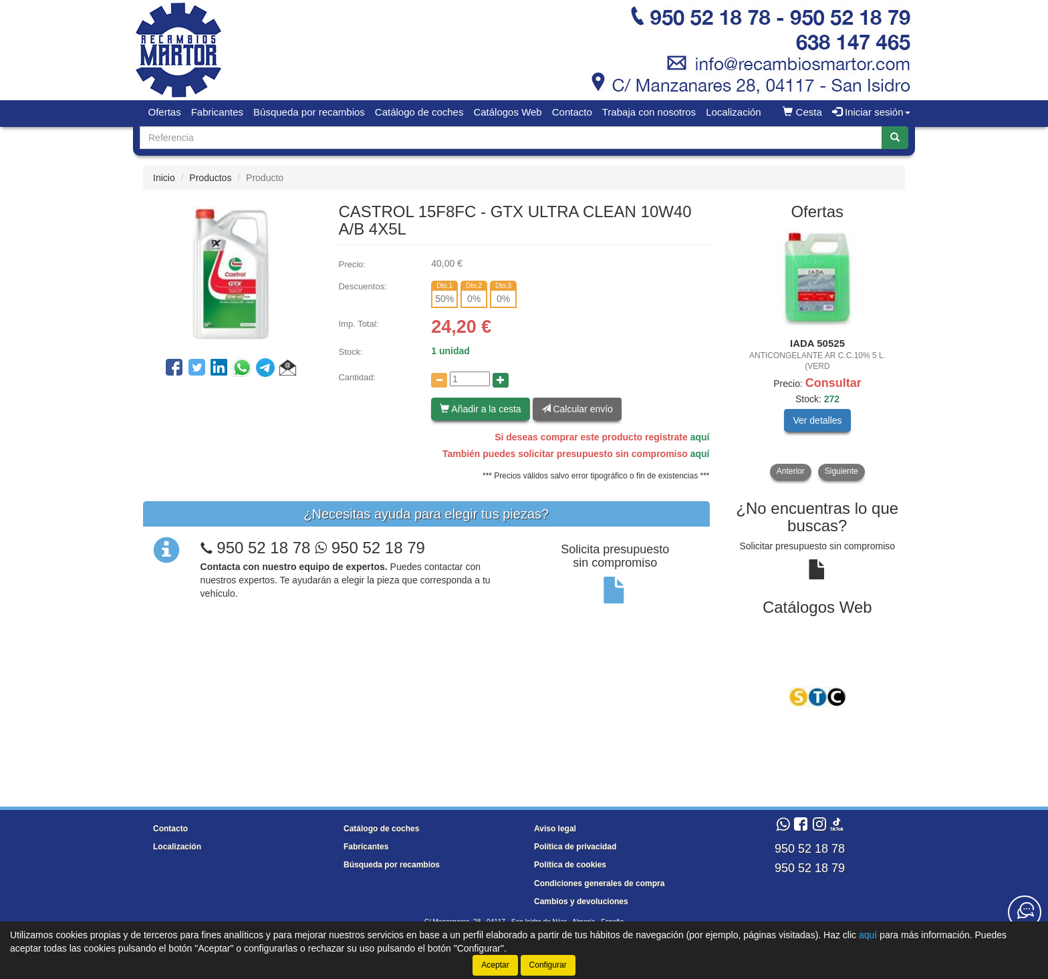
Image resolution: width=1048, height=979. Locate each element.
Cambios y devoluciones (581, 901)
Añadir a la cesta (480, 409)
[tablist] (818, 354)
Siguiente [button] (841, 471)
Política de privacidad (575, 846)
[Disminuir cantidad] (439, 380)
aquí (700, 437)
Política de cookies (570, 864)
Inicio (164, 177)
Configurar (548, 965)
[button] (287, 369)
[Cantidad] (470, 379)
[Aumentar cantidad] (501, 380)
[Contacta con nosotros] (1024, 912)
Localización (733, 112)
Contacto (572, 112)
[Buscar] (895, 137)
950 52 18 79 (370, 548)
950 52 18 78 (263, 548)
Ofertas (164, 112)
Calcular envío (577, 409)
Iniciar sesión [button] (871, 112)
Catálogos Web (507, 112)
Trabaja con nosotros (649, 112)
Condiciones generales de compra (599, 883)
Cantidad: (357, 377)
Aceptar (495, 965)
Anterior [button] (791, 471)
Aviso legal (555, 828)
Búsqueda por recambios (309, 112)
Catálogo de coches (419, 112)
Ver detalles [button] (817, 420)
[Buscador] (511, 137)
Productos (210, 177)
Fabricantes (217, 112)
